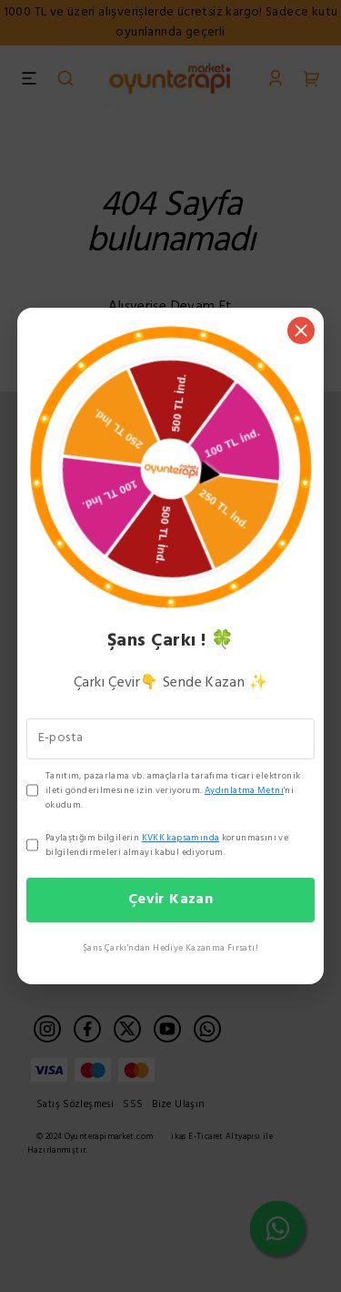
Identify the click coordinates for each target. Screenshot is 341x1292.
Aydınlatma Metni (244, 790)
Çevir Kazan (170, 899)
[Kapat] (301, 330)
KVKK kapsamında (181, 837)
